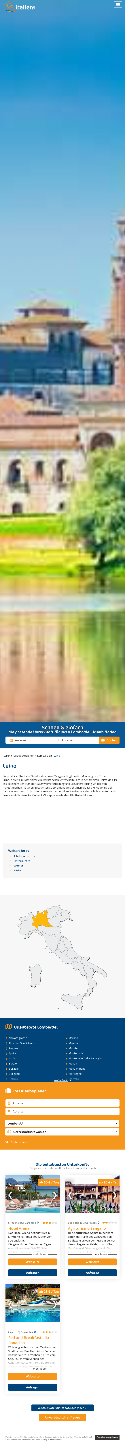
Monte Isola (76, 1023)
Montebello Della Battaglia (85, 1028)
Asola (12, 1028)
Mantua (73, 1012)
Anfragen (32, 1242)
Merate (73, 1018)
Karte (17, 839)
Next (54, 1163)
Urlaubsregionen (23, 755)
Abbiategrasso (18, 1007)
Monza (73, 1033)
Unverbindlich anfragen (62, 1387)
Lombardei (44, 755)
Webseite (32, 1231)
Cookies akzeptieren (107, 1437)
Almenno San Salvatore (23, 1012)
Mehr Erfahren (56, 1439)
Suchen (109, 740)
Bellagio (14, 1038)
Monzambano (77, 1038)
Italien (6, 755)
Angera (13, 1018)
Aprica (12, 1023)
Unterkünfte (22, 830)
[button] (62, 1093)
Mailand (73, 1007)
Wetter (18, 835)
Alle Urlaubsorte (24, 826)
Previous (10, 1163)
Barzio (13, 1033)
